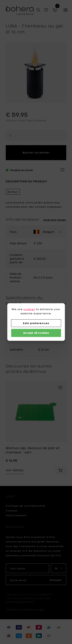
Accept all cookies (36, 332)
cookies (29, 309)
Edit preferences (36, 323)
